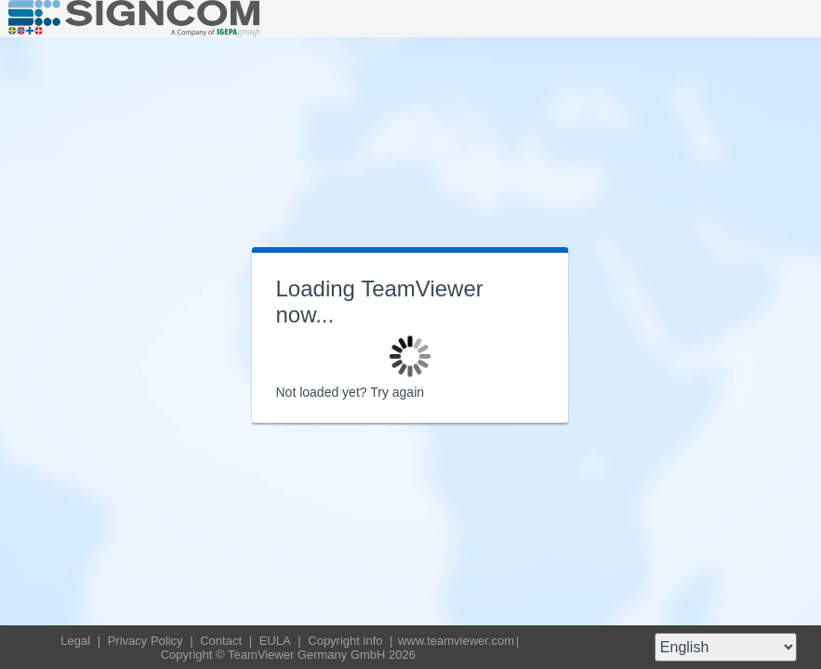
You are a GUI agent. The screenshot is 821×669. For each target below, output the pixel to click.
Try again (397, 392)
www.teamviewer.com (456, 641)
